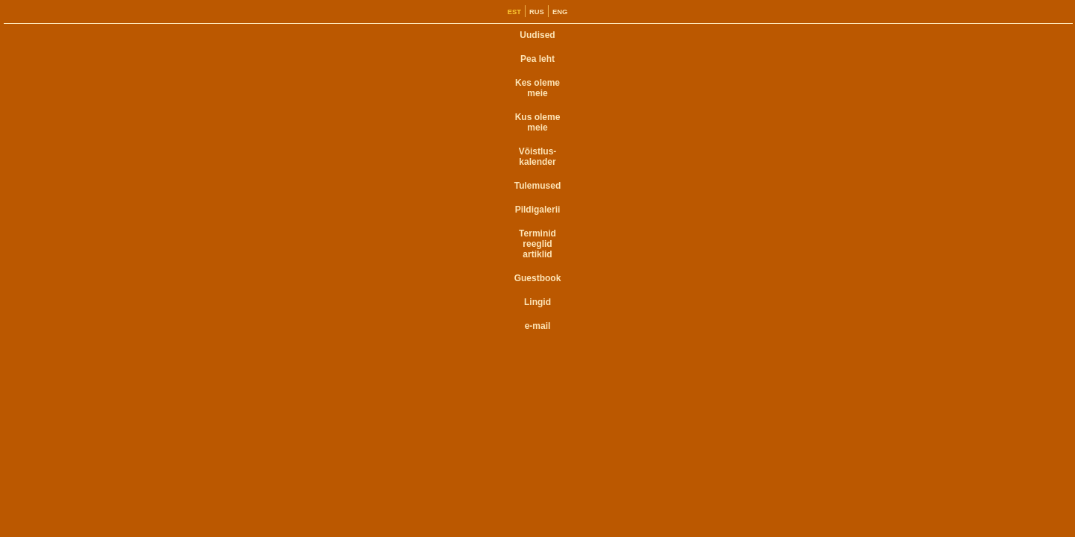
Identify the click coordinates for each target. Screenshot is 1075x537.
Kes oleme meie (537, 88)
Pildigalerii (538, 209)
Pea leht (537, 59)
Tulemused (537, 185)
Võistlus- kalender (538, 156)
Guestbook (537, 278)
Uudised (537, 35)
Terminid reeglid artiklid (537, 244)
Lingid (537, 302)
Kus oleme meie (538, 122)
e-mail (538, 326)
